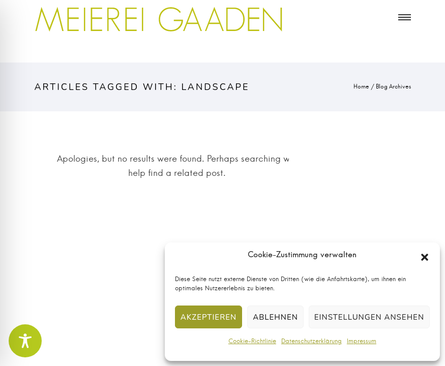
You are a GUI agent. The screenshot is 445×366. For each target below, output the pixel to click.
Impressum (361, 341)
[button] (425, 257)
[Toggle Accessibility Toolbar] (25, 340)
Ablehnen (275, 317)
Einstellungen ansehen (369, 317)
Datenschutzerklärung (311, 341)
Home (361, 86)
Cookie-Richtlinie (252, 341)
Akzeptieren (208, 317)
